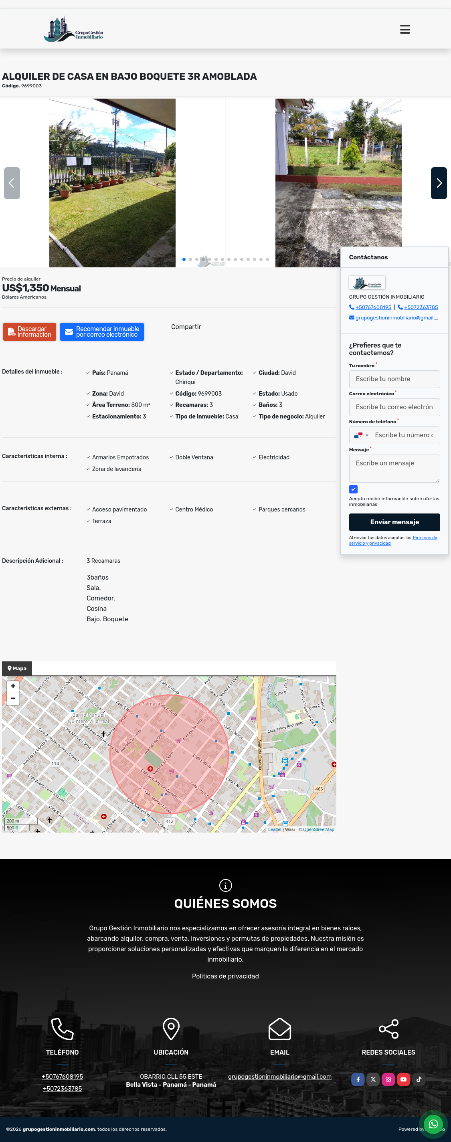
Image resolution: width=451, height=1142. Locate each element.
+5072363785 (421, 307)
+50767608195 (373, 307)
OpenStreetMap (318, 829)
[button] (184, 259)
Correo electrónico (373, 393)
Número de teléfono (374, 421)
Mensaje (360, 449)
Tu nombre (363, 365)
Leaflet (274, 829)
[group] (112, 183)
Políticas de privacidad (225, 976)
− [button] (13, 699)
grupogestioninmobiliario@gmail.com (400, 318)
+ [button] (13, 687)
